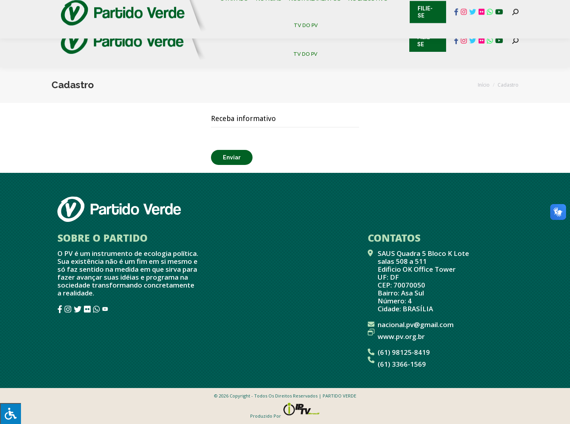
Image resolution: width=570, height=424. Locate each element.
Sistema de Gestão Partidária (157, 7)
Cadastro (85, 7)
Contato (45, 7)
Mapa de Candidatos (245, 7)
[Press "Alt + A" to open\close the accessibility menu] (10, 413)
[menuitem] (237, 27)
